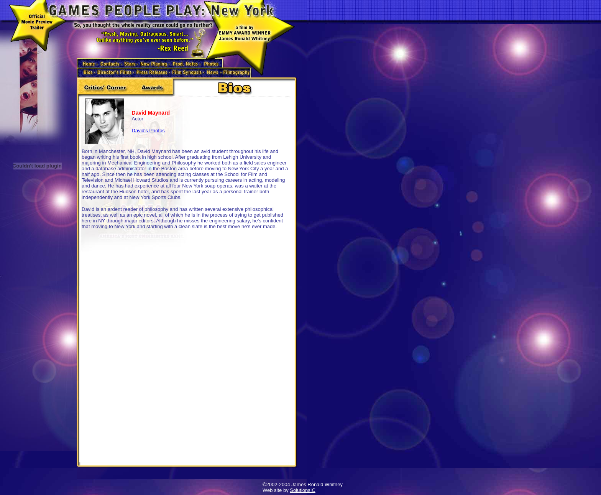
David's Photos (148, 130)
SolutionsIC (302, 490)
